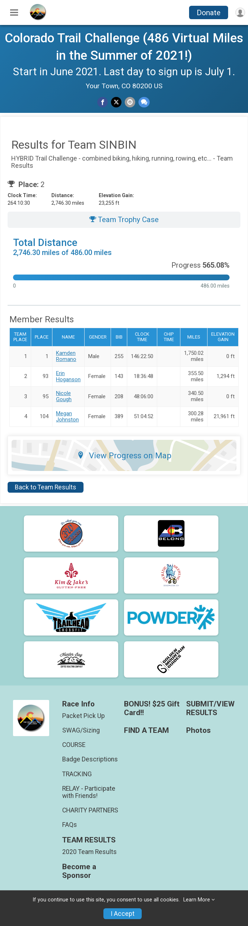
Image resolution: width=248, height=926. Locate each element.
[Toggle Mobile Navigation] (14, 12)
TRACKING (77, 774)
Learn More (196, 900)
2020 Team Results (89, 851)
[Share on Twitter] (116, 102)
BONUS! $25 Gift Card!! (152, 708)
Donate (209, 12)
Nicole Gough (64, 396)
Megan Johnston (67, 416)
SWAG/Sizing (81, 730)
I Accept (122, 913)
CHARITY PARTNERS (90, 810)
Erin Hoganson (68, 376)
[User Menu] (240, 12)
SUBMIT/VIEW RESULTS (210, 708)
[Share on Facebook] (102, 102)
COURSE (73, 744)
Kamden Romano (66, 356)
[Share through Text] (144, 102)
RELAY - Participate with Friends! (88, 792)
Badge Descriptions (90, 759)
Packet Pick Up (83, 715)
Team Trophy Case (124, 219)
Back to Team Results (45, 487)
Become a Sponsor (79, 871)
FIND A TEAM (146, 730)
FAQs (69, 824)
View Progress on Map (124, 455)
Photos (198, 730)
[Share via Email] (130, 102)
